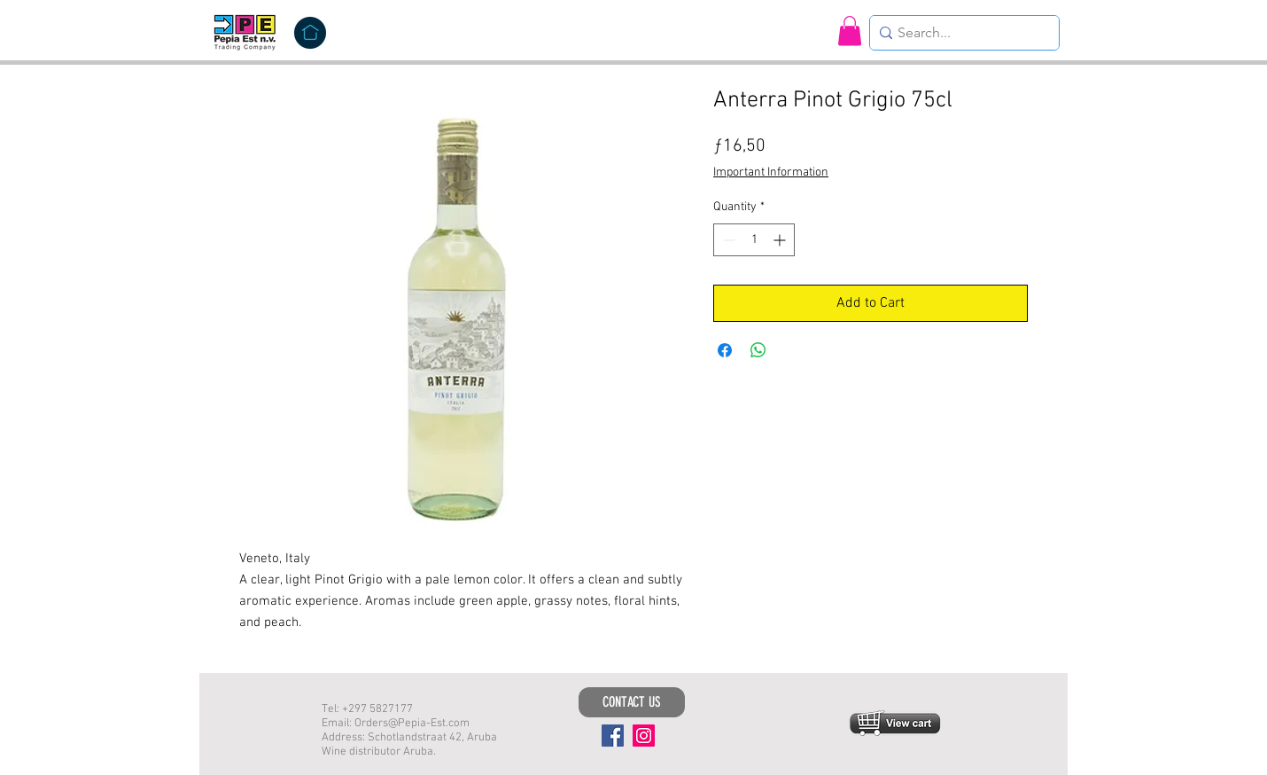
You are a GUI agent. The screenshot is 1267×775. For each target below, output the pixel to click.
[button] (849, 30)
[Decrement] (727, 239)
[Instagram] (644, 735)
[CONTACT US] (632, 702)
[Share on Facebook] (724, 350)
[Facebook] (613, 735)
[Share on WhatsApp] (758, 350)
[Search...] (960, 33)
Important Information (770, 172)
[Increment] (781, 239)
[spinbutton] (754, 239)
